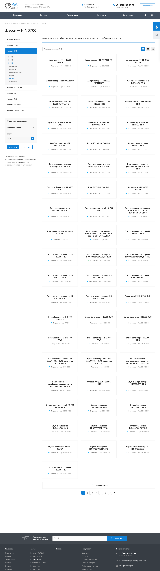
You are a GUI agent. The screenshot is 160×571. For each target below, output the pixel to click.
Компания (19, 15)
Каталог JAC (12, 99)
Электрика (13, 81)
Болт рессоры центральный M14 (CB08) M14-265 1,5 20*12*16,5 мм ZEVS (137, 210)
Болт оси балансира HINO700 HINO (60, 188)
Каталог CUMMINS (14, 105)
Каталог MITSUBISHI (14, 87)
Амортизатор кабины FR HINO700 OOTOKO (138, 82)
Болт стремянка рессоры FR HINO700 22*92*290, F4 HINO (138, 255)
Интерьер (12, 69)
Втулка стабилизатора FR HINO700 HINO (59, 468)
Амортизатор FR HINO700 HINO (99, 60)
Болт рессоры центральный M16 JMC (60, 232)
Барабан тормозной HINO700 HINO (138, 103)
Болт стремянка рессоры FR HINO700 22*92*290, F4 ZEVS (99, 255)
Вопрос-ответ (87, 569)
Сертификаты (10, 559)
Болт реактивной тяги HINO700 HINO (99, 209)
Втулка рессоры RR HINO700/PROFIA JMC (98, 448)
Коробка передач (15, 72)
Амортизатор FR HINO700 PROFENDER (98, 82)
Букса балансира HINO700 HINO (137, 339)
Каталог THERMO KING (15, 110)
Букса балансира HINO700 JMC (99, 317)
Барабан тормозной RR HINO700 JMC (60, 144)
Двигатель (13, 66)
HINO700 (10, 63)
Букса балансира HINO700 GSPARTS (60, 318)
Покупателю (73, 15)
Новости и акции (88, 563)
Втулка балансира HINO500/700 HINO (138, 406)
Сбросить (26, 147)
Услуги (59, 549)
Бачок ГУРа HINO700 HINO (98, 143)
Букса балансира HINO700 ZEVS (60, 339)
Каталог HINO (12, 51)
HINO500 (10, 60)
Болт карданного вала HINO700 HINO (138, 144)
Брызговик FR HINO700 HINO (137, 296)
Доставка (85, 553)
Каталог (45, 15)
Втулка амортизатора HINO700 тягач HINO (60, 406)
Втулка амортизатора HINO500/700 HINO (137, 383)
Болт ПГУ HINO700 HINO (98, 187)
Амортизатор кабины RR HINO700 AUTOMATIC (60, 103)
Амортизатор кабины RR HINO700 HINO (99, 103)
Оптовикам (128, 15)
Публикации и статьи (90, 566)
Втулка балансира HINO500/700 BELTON (98, 427)
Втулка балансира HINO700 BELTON (60, 448)
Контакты (101, 15)
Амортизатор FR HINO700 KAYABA (60, 61)
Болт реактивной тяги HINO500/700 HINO (60, 209)
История (8, 556)
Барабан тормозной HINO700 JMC (60, 123)
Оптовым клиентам (89, 559)
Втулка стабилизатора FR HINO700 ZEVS (137, 448)
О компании (9, 553)
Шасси (11, 78)
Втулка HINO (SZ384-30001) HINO (99, 383)
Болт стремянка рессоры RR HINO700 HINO (60, 297)
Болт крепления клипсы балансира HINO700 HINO (60, 165)
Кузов (11, 75)
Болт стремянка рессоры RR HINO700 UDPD (138, 276)
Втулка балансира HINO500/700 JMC (99, 406)
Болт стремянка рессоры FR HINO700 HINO (138, 232)
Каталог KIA (11, 93)
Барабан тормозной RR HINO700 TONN (98, 123)
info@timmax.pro (126, 566)
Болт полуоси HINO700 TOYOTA (138, 188)
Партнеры (8, 563)
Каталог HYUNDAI (13, 39)
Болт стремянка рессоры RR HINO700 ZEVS (60, 276)
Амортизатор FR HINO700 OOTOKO (137, 61)
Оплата (85, 556)
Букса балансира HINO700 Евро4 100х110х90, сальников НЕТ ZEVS (99, 361)
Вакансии (8, 569)
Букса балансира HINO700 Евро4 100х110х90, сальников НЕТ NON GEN (60, 361)
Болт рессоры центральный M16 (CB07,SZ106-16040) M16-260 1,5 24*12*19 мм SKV (98, 233)
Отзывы (8, 566)
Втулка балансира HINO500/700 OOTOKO (137, 427)
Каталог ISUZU (12, 45)
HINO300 (10, 57)
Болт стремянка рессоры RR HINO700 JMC (99, 276)
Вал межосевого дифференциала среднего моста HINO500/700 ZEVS (138, 361)
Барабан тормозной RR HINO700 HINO (137, 123)
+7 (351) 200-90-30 (125, 5)
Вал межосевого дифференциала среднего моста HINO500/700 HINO (60, 384)
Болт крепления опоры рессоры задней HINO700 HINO (137, 166)
